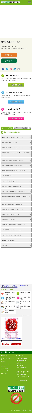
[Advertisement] (16, 21)
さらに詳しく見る (16, 85)
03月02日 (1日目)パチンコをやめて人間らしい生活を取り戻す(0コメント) (16, 154)
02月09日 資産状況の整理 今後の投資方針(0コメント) (14, 165)
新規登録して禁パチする (10, 293)
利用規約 (3, 361)
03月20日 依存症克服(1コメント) (9, 142)
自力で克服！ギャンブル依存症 (9, 287)
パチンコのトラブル (10, 302)
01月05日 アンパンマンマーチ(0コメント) (11, 235)
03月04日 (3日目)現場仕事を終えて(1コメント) (12, 147)
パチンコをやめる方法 (25, 298)
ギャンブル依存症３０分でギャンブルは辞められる (14, 285)
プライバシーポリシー (6, 364)
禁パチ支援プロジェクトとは (7, 359)
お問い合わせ (4, 373)
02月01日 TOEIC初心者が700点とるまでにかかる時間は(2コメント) (16, 197)
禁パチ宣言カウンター (25, 307)
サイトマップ (4, 371)
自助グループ (20, 363)
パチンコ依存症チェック (10, 311)
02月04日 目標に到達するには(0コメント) (11, 186)
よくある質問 (4, 368)
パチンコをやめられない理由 (10, 298)
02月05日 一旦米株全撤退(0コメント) (10, 181)
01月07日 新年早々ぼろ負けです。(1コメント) (12, 229)
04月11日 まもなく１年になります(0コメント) (12, 137)
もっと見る (4, 245)
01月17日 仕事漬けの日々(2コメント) (10, 214)
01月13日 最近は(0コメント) (8, 219)
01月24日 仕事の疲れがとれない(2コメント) (12, 204)
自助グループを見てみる (10, 307)
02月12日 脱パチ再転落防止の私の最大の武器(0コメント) (15, 160)
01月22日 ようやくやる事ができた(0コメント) (12, 209)
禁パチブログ (20, 365)
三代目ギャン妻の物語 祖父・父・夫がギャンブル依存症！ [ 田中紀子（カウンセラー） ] (11, 340)
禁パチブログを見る (25, 302)
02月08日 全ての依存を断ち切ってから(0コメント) (13, 170)
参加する (9, 61)
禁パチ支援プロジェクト (10, 3)
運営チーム (3, 366)
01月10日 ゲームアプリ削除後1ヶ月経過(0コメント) (13, 224)
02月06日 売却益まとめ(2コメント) (10, 175)
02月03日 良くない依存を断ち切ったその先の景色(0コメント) (16, 191)
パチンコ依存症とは (25, 293)
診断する (9, 55)
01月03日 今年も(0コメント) (8, 240)
